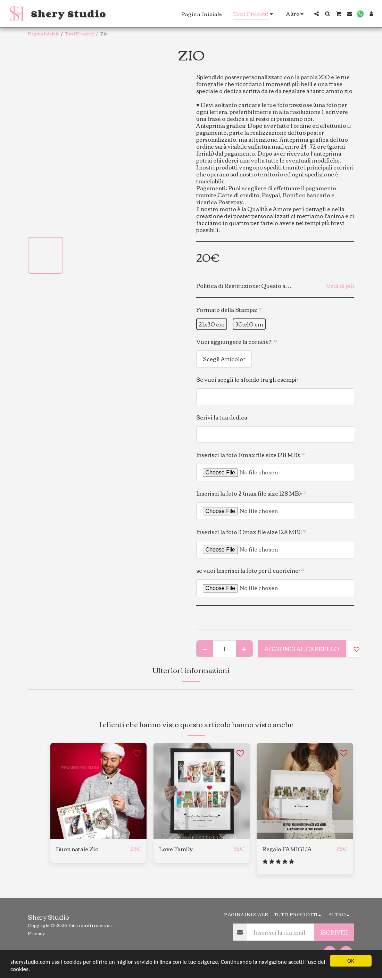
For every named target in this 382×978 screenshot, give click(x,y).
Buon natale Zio (77, 849)
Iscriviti (334, 932)
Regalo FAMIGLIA (287, 849)
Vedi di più (340, 285)
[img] (98, 791)
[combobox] (224, 358)
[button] (317, 13)
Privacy (36, 933)
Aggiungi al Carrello (302, 649)
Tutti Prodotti (79, 33)
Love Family (176, 849)
